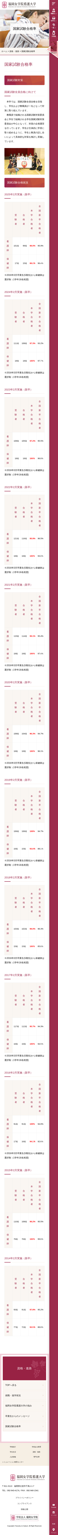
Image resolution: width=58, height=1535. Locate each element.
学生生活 (13, 1452)
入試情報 (13, 1457)
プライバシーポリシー (24, 1498)
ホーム (4, 51)
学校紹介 (13, 1447)
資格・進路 (14, 51)
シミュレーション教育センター (13, 1462)
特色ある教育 (36, 1447)
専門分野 (36, 1457)
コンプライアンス (24, 1503)
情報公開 (24, 1509)
